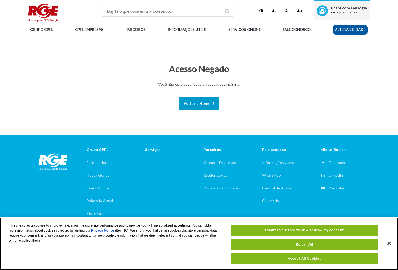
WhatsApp (271, 175)
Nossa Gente (98, 175)
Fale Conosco (297, 29)
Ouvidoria (270, 200)
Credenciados (215, 175)
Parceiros (135, 29)
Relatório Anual (100, 200)
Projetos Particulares (221, 188)
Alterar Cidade (350, 29)
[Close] (389, 243)
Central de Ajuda (276, 188)
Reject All (304, 244)
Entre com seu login (349, 10)
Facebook (337, 162)
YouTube (336, 188)
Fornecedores (99, 162)
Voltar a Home (197, 103)
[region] (199, 243)
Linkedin (336, 175)
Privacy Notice (103, 230)
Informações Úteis (187, 29)
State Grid (95, 213)
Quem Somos (98, 188)
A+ (299, 10)
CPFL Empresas (89, 29)
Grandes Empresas (219, 162)
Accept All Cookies (304, 258)
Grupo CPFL (41, 29)
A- (274, 10)
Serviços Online (244, 29)
